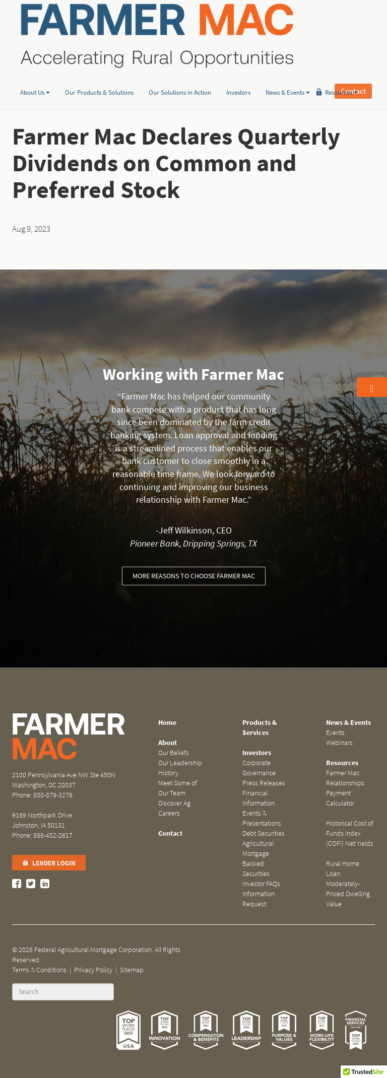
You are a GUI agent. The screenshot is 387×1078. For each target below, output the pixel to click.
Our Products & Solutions (99, 77)
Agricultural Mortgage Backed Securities (258, 859)
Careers (169, 813)
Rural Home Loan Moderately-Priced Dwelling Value (348, 884)
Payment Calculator (340, 798)
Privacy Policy (93, 970)
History (168, 773)
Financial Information (258, 798)
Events (335, 732)
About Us (35, 77)
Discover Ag (174, 803)
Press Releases (263, 783)
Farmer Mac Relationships (345, 778)
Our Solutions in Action (180, 77)
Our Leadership (180, 763)
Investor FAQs (261, 884)
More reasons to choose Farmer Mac (194, 576)
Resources (341, 77)
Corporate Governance (259, 768)
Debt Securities (263, 833)
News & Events (288, 77)
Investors (238, 77)
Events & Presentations (261, 818)
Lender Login (49, 863)
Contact (353, 35)
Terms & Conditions (39, 970)
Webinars (339, 743)
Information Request (258, 899)
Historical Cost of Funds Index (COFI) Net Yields (349, 833)
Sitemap (132, 970)
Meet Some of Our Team (177, 788)
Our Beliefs (173, 753)
